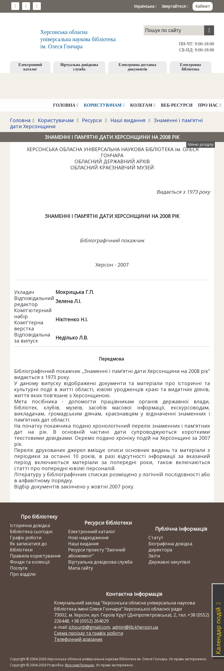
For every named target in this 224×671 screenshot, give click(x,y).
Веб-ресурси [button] (177, 105)
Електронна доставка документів (137, 67)
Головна (20, 120)
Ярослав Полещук (79, 665)
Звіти (154, 556)
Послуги (18, 568)
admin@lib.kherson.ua (135, 627)
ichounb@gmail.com (89, 627)
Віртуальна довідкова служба (79, 67)
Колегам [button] (142, 105)
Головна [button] (65, 105)
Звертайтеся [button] (175, 6)
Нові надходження (88, 538)
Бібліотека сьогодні (31, 531)
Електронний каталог (30, 67)
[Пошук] (209, 30)
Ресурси (92, 120)
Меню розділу (201, 144)
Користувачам (55, 120)
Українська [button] (145, 6)
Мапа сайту (80, 568)
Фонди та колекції (30, 562)
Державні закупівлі (169, 562)
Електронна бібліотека (190, 67)
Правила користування (35, 556)
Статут (155, 538)
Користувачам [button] (104, 105)
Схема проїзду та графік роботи (88, 633)
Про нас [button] (209, 105)
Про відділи (23, 574)
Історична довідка (30, 525)
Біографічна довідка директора (170, 547)
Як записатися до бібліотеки (28, 547)
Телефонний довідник (78, 639)
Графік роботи (25, 538)
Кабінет (202, 6)
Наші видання (128, 120)
